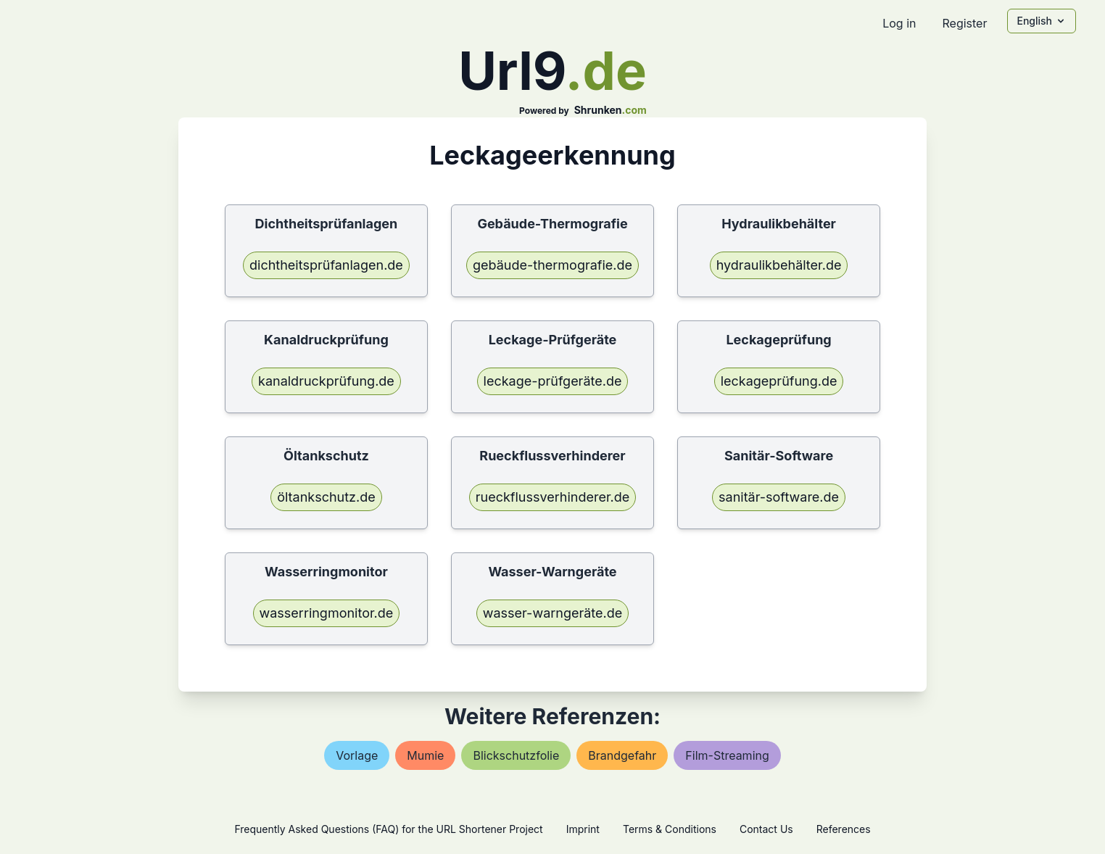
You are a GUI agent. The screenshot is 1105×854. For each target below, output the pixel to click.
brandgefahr (622, 755)
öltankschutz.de (326, 497)
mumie (425, 755)
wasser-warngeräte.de (553, 613)
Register (964, 23)
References (843, 829)
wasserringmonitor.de (327, 613)
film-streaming (727, 755)
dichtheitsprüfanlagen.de (326, 265)
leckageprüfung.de (779, 381)
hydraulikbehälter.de (779, 265)
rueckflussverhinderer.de (553, 497)
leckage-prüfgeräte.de (553, 381)
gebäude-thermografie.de (552, 265)
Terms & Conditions (669, 829)
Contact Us (766, 829)
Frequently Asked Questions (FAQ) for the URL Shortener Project (388, 829)
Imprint (583, 829)
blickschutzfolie (516, 755)
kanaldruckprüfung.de (326, 381)
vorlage (357, 755)
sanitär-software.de (779, 497)
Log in (899, 23)
